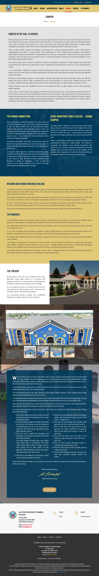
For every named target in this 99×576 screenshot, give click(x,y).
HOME (39, 537)
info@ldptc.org (27, 527)
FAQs (60, 516)
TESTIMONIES (85, 8)
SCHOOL (42, 8)
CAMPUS (68, 8)
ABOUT (36, 8)
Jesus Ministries (85, 516)
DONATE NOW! (50, 490)
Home (45, 21)
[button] (8, 352)
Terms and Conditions (54, 558)
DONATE (61, 8)
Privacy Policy (42, 558)
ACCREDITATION (52, 8)
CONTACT (76, 8)
